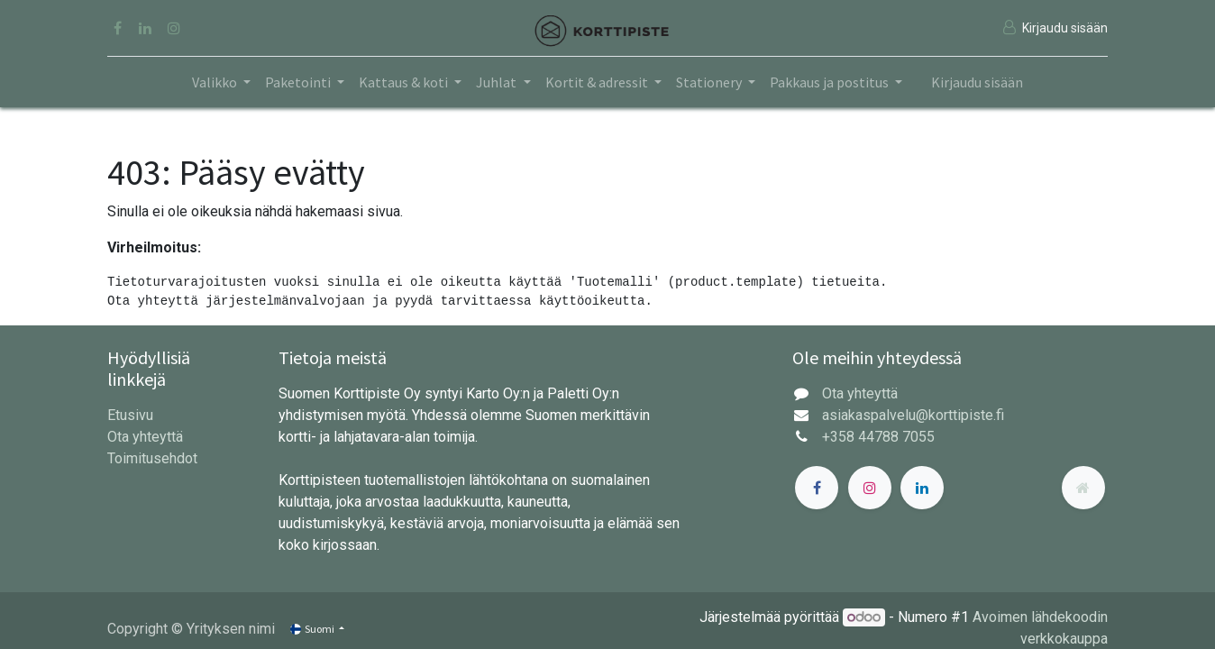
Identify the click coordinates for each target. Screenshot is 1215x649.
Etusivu (130, 415)
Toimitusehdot (152, 458)
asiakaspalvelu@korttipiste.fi (913, 415)
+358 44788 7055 (878, 436)
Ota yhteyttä (145, 436)
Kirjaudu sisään (977, 82)
